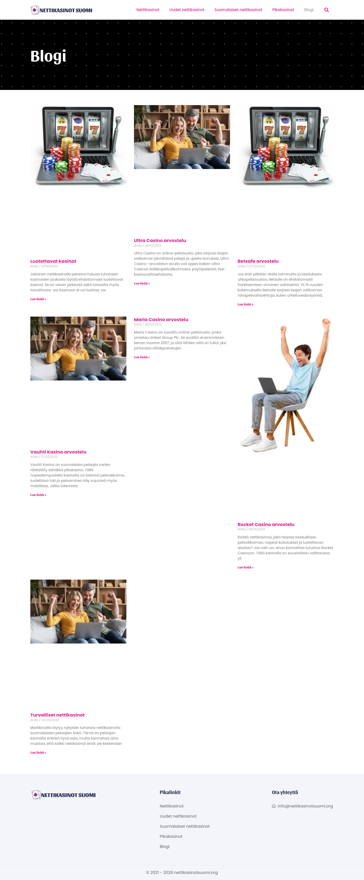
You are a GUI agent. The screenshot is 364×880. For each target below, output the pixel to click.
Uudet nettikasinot (186, 9)
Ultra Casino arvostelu (160, 240)
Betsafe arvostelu (258, 261)
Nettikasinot (148, 9)
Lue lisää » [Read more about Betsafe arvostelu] (246, 304)
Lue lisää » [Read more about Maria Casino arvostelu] (142, 357)
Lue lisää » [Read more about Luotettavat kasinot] (38, 299)
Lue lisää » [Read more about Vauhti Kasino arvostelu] (38, 495)
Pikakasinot (283, 9)
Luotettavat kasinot (53, 261)
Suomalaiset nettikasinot (238, 9)
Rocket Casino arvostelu (266, 524)
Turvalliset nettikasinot (57, 715)
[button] (327, 10)
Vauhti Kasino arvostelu (58, 452)
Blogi (309, 9)
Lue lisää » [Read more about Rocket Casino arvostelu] (246, 567)
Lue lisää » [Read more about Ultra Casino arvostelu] (142, 283)
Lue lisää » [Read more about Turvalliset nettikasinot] (38, 752)
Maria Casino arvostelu (161, 319)
